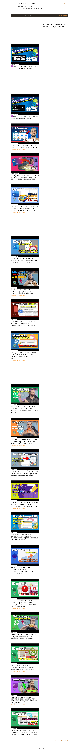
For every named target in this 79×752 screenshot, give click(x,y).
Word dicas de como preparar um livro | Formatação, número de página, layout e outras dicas (24, 208)
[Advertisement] (25, 82)
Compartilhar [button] (44, 28)
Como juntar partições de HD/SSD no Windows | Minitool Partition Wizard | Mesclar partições (24, 473)
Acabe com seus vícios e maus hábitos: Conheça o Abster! (53, 26)
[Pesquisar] (65, 3)
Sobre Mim (30, 8)
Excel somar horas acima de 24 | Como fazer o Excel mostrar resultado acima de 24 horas (23, 667)
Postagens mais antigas (61, 740)
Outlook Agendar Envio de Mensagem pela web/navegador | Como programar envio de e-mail (24, 260)
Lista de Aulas (40, 8)
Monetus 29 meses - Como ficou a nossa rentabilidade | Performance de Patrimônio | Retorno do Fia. (24, 570)
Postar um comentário (52, 28)
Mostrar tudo (63, 15)
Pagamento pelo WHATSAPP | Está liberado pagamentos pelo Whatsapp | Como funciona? (23, 636)
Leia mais (66, 28)
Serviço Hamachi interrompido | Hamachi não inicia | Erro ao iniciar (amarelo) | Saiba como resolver (24, 355)
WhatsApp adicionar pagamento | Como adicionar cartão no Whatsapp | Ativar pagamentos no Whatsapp (24, 409)
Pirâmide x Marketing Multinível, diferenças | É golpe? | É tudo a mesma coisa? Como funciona (24, 442)
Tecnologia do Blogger (39, 748)
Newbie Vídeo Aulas (27, 3)
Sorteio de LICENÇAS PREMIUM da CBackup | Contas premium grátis (24, 147)
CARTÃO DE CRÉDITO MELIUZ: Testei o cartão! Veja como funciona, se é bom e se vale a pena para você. (25, 177)
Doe (35, 8)
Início (17, 8)
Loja (20, 8)
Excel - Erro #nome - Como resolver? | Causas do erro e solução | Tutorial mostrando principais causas (23, 603)
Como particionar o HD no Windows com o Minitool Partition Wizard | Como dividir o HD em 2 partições (24, 537)
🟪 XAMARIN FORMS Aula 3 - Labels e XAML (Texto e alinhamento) (24, 117)
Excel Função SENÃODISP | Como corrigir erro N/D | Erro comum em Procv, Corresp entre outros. (24, 732)
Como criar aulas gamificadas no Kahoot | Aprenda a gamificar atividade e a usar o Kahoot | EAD (24, 504)
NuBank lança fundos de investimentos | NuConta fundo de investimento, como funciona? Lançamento (24, 700)
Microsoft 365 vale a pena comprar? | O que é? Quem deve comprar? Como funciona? (23, 292)
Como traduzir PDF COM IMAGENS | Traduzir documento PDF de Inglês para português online (24, 323)
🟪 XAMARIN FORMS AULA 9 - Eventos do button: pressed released (25, 67)
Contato (24, 8)
